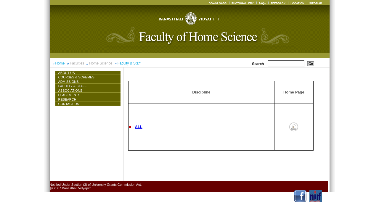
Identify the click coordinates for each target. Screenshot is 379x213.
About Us (69, 73)
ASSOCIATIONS (70, 90)
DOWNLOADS (218, 3)
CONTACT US (68, 104)
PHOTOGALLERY (243, 3)
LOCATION (297, 3)
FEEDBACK (278, 3)
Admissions (68, 81)
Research (67, 99)
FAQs (262, 3)
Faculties (77, 63)
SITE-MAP (315, 3)
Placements (69, 95)
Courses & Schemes (76, 77)
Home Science (100, 63)
